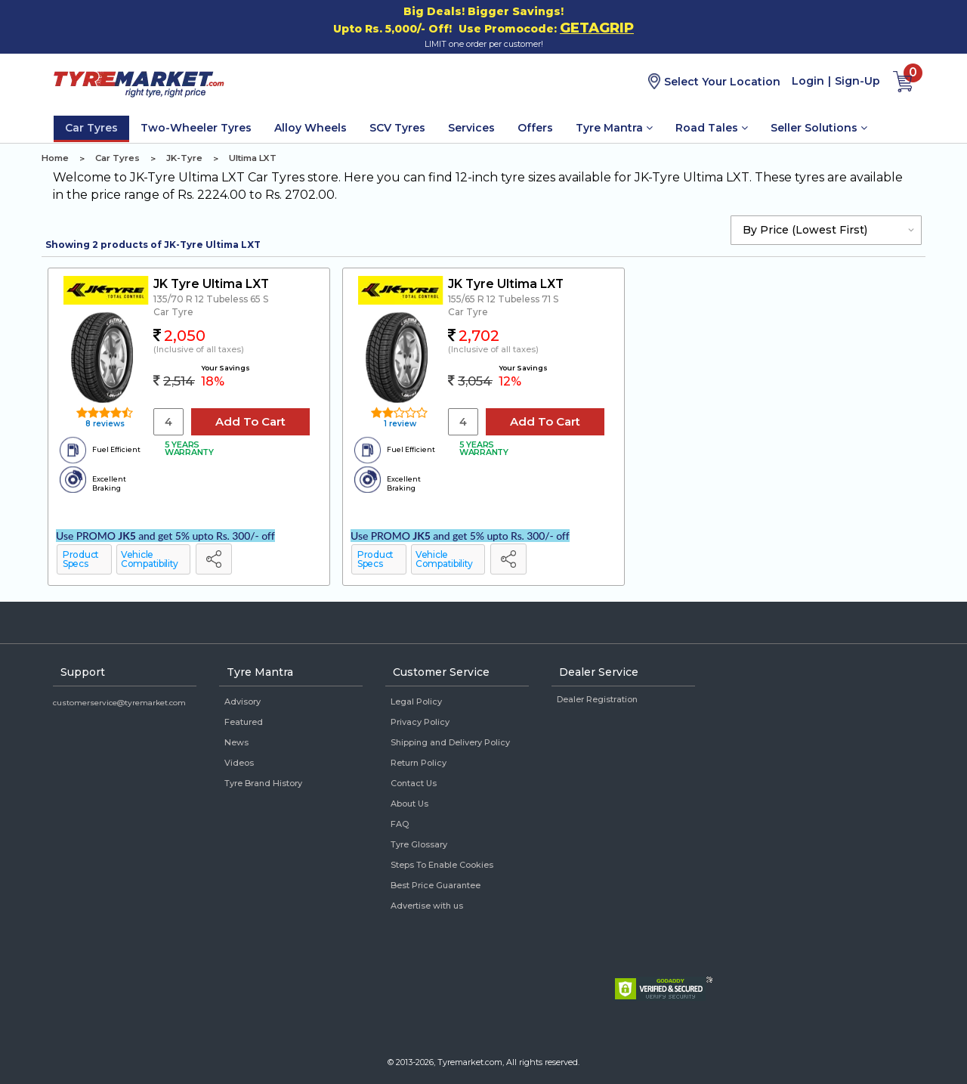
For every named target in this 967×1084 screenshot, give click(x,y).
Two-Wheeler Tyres (196, 128)
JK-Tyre (184, 158)
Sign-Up (857, 81)
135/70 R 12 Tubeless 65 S (210, 299)
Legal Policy (416, 701)
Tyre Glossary (419, 844)
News (236, 742)
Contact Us (414, 783)
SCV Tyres (397, 128)
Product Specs (81, 559)
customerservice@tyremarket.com (119, 703)
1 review (399, 424)
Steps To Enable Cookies (442, 864)
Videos (239, 762)
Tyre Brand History (263, 783)
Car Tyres (91, 128)
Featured (243, 722)
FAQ (400, 824)
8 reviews (104, 424)
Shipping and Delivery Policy (450, 742)
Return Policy (418, 762)
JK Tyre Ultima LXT (211, 284)
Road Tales (711, 128)
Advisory (242, 701)
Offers (535, 128)
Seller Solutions (819, 128)
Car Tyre (173, 311)
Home (55, 158)
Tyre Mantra (614, 128)
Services (471, 128)
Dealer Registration (597, 699)
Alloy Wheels (310, 128)
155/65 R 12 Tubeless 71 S (503, 299)
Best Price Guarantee (435, 885)
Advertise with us (427, 905)
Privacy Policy (420, 722)
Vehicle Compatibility (149, 559)
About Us (409, 803)
